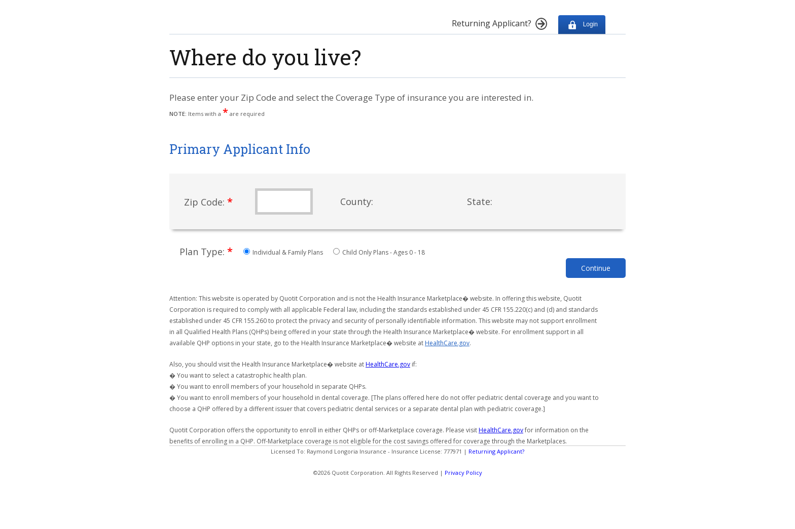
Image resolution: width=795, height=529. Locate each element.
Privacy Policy (463, 472)
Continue (595, 268)
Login (582, 24)
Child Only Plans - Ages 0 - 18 (379, 252)
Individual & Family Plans (283, 252)
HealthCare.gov (447, 343)
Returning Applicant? (496, 451)
